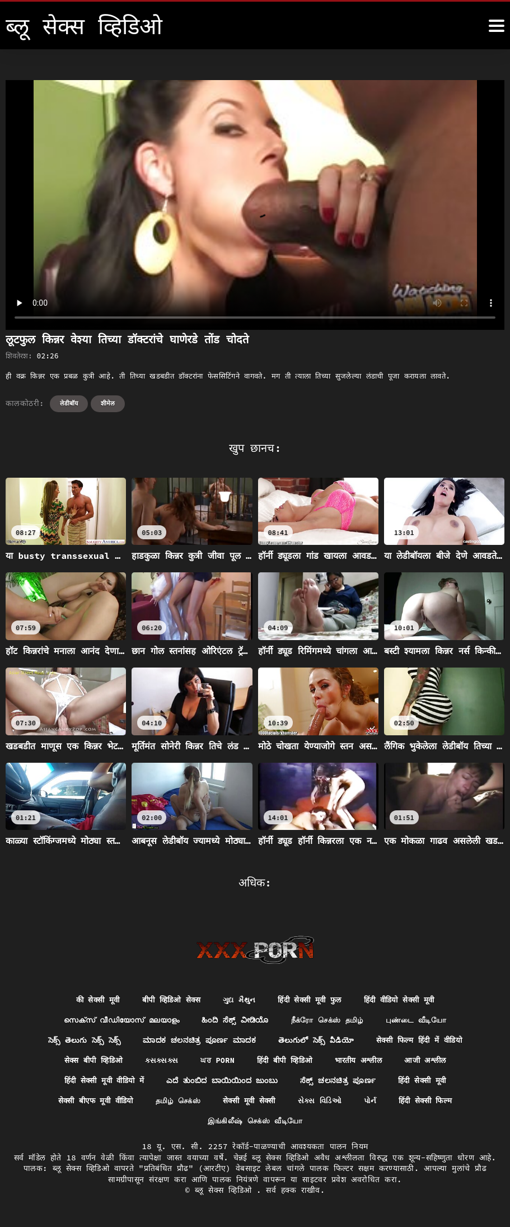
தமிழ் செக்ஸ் (175, 1103)
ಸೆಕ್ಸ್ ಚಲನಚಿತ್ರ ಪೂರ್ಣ (342, 1082)
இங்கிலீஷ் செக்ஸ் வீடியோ (255, 1123)
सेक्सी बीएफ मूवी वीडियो (88, 1103)
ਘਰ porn (214, 1062)
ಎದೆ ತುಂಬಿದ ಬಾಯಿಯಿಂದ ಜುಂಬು (222, 1082)
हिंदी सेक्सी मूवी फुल (311, 1000)
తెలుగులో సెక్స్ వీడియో (317, 1041)
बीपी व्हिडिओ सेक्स (166, 1000)
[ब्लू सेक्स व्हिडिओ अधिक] (496, 26)
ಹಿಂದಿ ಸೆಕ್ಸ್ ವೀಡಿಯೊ (234, 1020)
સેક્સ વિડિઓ (324, 1103)
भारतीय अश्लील (362, 1062)
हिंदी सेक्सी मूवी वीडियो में (98, 1082)
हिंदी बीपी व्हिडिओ (285, 1062)
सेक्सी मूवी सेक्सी (251, 1103)
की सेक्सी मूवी (89, 1000)
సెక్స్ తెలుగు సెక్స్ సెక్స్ (78, 1041)
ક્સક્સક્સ (157, 1062)
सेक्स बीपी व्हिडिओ (87, 1062)
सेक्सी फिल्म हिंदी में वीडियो (424, 1041)
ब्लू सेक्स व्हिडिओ (225, 1193)
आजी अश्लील (432, 1062)
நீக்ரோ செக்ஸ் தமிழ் (330, 1020)
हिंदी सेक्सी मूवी (429, 1082)
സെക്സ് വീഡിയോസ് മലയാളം (114, 1020)
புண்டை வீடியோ (424, 1020)
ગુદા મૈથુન (237, 1000)
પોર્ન (376, 1103)
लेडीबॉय (69, 403)
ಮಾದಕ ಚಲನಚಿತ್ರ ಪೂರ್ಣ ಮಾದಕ (197, 1041)
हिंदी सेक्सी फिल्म (434, 1103)
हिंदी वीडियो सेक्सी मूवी (406, 1000)
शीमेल (108, 403)
